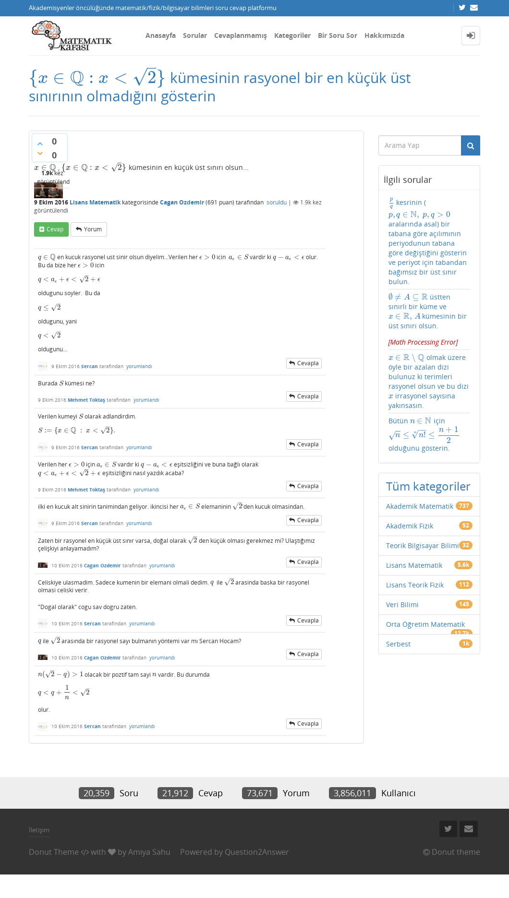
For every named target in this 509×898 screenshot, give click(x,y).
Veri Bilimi (402, 604)
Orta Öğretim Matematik (425, 624)
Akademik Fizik (409, 525)
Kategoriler (292, 35)
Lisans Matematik (95, 202)
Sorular (195, 35)
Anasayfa (160, 35)
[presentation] (97, 77)
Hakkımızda (384, 35)
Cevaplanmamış (240, 35)
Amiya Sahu (149, 852)
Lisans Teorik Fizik (415, 584)
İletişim (39, 830)
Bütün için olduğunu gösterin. (424, 434)
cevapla (308, 363)
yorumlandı (139, 366)
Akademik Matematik (419, 506)
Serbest (398, 643)
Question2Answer (257, 852)
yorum (93, 229)
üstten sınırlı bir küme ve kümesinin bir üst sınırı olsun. (429, 319)
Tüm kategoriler (428, 486)
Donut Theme (54, 852)
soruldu (277, 202)
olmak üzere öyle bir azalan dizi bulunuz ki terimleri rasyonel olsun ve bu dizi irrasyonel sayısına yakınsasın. (428, 381)
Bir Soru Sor (337, 35)
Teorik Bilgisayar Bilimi (422, 545)
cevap (55, 229)
